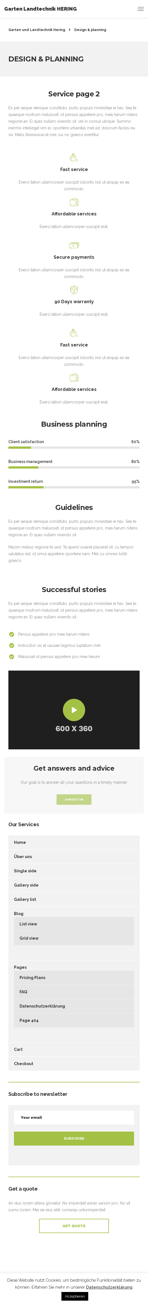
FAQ (23, 992)
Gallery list (25, 899)
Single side (25, 871)
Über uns (23, 856)
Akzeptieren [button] (75, 1296)
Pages (20, 967)
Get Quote (74, 1226)
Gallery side (26, 885)
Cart (18, 1049)
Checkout (23, 1063)
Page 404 (29, 1020)
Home (20, 842)
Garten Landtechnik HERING (40, 9)
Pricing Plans (32, 977)
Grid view (29, 938)
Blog (18, 913)
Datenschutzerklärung (42, 1006)
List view (28, 924)
